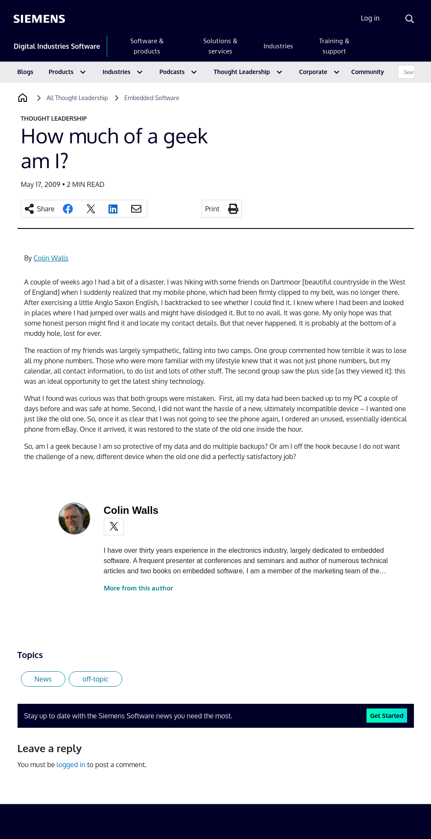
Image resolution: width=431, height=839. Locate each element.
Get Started (386, 715)
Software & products (147, 46)
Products (61, 71)
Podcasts (172, 71)
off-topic (95, 679)
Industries (278, 46)
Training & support (334, 46)
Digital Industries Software (57, 46)
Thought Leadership (242, 71)
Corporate (313, 71)
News (43, 679)
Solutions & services (220, 46)
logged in (70, 764)
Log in (370, 18)
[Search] (409, 19)
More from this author (138, 588)
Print (212, 209)
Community (367, 71)
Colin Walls (51, 258)
